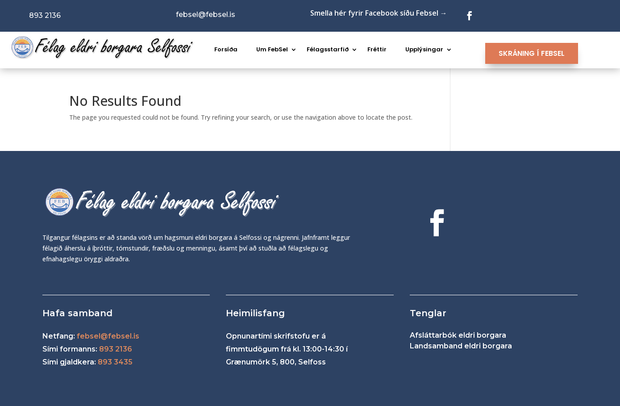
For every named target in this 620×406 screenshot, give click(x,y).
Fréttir (377, 49)
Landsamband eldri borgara (461, 346)
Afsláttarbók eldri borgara (458, 335)
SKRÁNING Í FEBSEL (532, 53)
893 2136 (115, 349)
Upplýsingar (424, 49)
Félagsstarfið (328, 49)
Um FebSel (272, 49)
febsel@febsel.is (108, 336)
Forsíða (225, 49)
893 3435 (115, 362)
